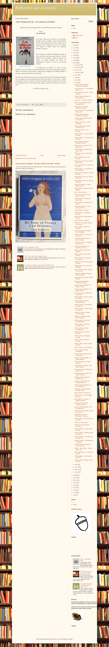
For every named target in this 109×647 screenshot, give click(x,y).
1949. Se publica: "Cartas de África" (83, 347)
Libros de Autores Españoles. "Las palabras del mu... (83, 289)
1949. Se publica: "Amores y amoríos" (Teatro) (81, 301)
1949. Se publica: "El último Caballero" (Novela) (81, 142)
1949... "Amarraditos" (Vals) (31, 247)
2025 (74, 48)
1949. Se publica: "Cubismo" (81, 210)
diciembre (77, 65)
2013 (74, 487)
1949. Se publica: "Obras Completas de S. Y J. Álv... (83, 270)
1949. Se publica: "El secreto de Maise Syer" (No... (82, 126)
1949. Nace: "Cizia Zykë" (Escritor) (83, 100)
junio (76, 80)
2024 (74, 50)
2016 (74, 480)
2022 (74, 55)
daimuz (76, 37)
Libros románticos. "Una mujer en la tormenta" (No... (83, 437)
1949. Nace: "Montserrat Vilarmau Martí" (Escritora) (83, 274)
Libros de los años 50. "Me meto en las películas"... (83, 293)
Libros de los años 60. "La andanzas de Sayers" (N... (83, 243)
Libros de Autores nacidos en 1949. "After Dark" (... (83, 354)
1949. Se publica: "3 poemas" (81, 220)
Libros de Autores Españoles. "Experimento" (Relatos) (81, 85)
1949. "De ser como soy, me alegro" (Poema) (35, 256)
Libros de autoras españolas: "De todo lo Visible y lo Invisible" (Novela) (38, 163)
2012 (74, 490)
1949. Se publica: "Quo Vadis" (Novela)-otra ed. (82, 325)
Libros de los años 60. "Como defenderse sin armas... (81, 247)
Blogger (71, 639)
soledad (75, 504)
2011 (74, 492)
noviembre (77, 67)
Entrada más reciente (21, 155)
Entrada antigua (62, 155)
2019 (74, 62)
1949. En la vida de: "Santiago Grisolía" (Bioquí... (82, 313)
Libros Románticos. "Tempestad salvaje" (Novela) (82, 445)
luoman (56, 639)
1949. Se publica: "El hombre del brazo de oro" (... (82, 258)
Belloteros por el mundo (36, 8)
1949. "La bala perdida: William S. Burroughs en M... (83, 103)
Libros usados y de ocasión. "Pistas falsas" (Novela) (83, 366)
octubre (77, 70)
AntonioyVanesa (79, 35)
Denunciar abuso (76, 509)
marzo (76, 467)
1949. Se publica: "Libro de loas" (82, 392)
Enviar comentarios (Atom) (29, 158)
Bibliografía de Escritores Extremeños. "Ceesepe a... (81, 415)
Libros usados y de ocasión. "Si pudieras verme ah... (82, 399)
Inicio (42, 155)
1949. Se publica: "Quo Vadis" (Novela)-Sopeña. (82, 321)
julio (76, 77)
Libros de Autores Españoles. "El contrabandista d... (82, 97)
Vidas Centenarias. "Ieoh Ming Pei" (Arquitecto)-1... (83, 305)
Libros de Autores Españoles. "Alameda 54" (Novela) (81, 115)
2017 (74, 477)
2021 (74, 57)
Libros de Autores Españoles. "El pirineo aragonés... (82, 358)
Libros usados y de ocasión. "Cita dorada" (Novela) (82, 374)
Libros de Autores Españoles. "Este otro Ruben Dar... (83, 407)
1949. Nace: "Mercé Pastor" (81, 422)
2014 (74, 485)
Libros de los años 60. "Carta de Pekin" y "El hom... (82, 195)
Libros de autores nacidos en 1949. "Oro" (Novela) (83, 119)
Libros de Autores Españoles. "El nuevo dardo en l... (82, 385)
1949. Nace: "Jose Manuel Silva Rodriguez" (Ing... (82, 389)
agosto (76, 75)
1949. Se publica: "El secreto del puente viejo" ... (82, 199)
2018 (74, 475)
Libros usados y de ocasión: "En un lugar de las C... (83, 146)
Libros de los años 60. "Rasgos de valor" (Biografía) (82, 231)
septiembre (77, 72)
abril (76, 464)
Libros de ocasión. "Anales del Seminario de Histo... (82, 381)
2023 (74, 52)
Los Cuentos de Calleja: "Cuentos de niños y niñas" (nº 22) (39, 265)
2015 (74, 482)
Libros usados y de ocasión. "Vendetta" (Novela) (81, 403)
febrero (77, 469)
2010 (74, 495)
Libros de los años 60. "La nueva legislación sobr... (82, 185)
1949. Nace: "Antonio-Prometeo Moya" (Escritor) (82, 317)
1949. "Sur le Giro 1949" (80, 192)
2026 (74, 45)
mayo (76, 82)
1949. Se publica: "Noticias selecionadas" (81, 350)
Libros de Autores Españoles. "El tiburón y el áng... (82, 286)
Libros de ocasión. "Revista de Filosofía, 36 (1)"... (82, 378)
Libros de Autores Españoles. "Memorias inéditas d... (81, 282)
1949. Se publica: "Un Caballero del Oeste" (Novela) (83, 169)
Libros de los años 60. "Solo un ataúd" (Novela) (82, 239)
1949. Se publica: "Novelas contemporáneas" (81, 328)
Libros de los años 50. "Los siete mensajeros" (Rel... (82, 207)
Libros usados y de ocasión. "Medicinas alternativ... (81, 107)
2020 (74, 60)
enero (76, 472)
